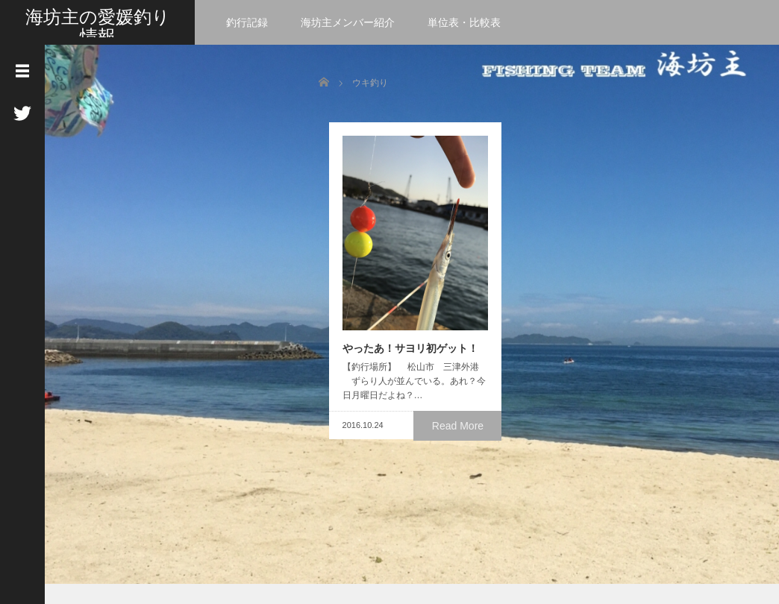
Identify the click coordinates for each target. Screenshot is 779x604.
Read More (461, 441)
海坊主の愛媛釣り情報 (97, 26)
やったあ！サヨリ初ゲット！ (400, 365)
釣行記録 (247, 22)
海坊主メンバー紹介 (348, 22)
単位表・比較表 (464, 22)
